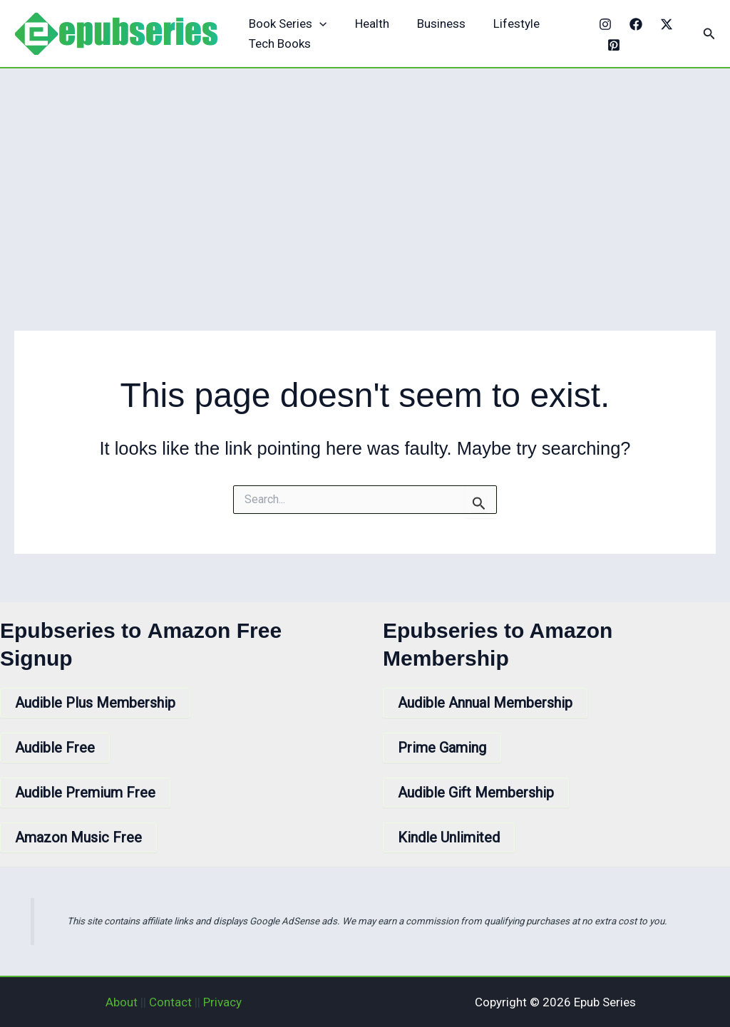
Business (432, 23)
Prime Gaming (442, 747)
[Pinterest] (611, 44)
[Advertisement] (365, 175)
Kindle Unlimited (449, 837)
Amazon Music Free (78, 837)
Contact (170, 1002)
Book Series (286, 23)
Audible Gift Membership (476, 792)
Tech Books (278, 43)
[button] (709, 34)
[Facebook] (632, 24)
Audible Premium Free (85, 792)
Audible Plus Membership (95, 702)
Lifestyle (503, 23)
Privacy (222, 1002)
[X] (663, 24)
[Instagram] (601, 24)
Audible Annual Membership (485, 702)
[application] (318, 23)
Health (366, 23)
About (122, 1002)
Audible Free (55, 747)
